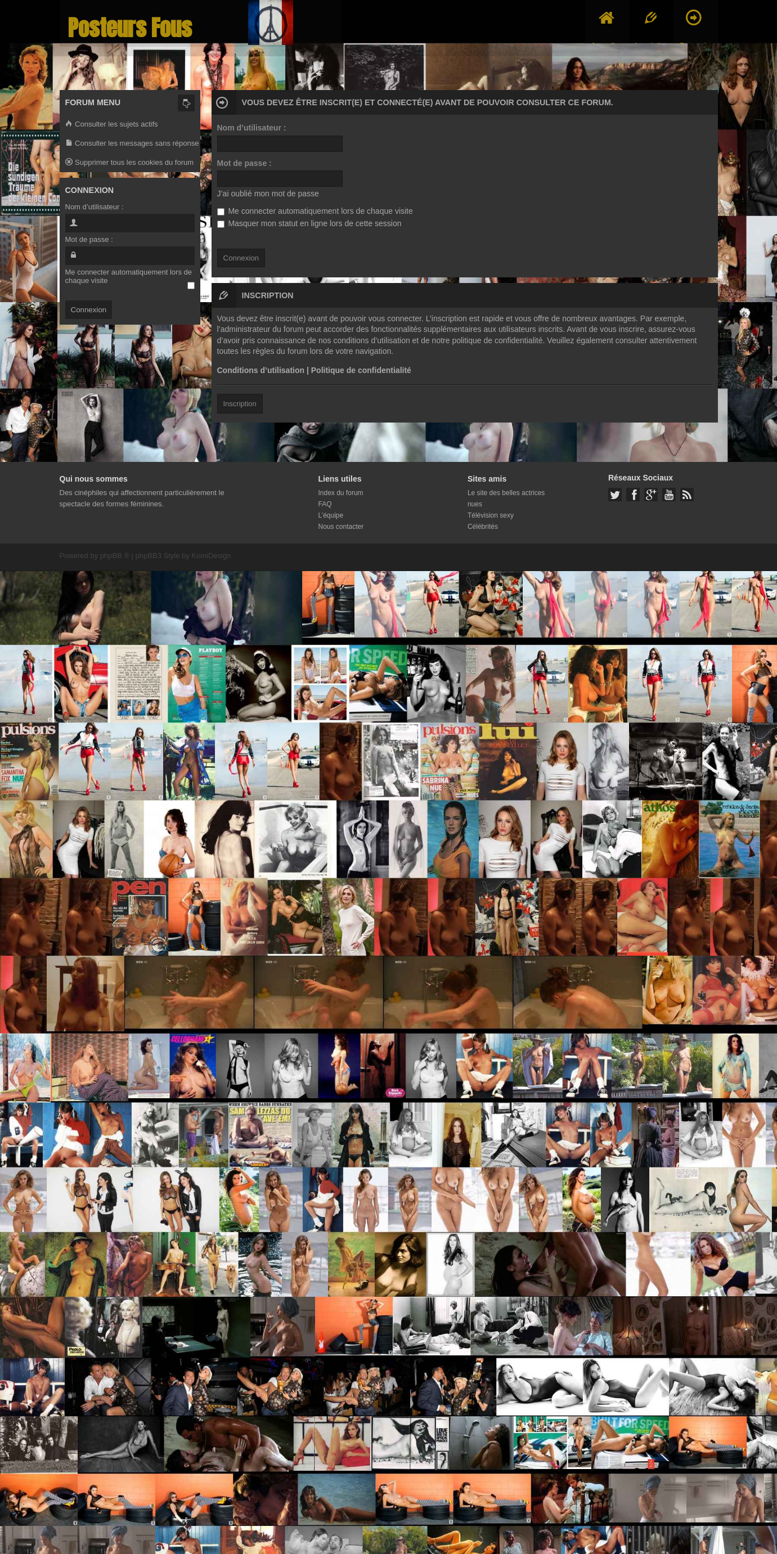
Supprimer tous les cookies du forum (129, 163)
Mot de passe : (244, 163)
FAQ (325, 504)
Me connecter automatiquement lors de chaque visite (315, 210)
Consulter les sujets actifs (111, 124)
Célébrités (483, 527)
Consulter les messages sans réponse (132, 144)
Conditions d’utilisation (261, 370)
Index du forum (340, 493)
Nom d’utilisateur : (251, 127)
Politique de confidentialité (361, 370)
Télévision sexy (491, 515)
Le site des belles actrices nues (506, 498)
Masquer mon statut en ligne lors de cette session (309, 223)
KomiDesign (211, 555)
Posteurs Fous (130, 27)
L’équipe (331, 515)
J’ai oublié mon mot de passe (268, 193)
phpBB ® (114, 555)
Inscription (240, 403)
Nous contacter (341, 527)
